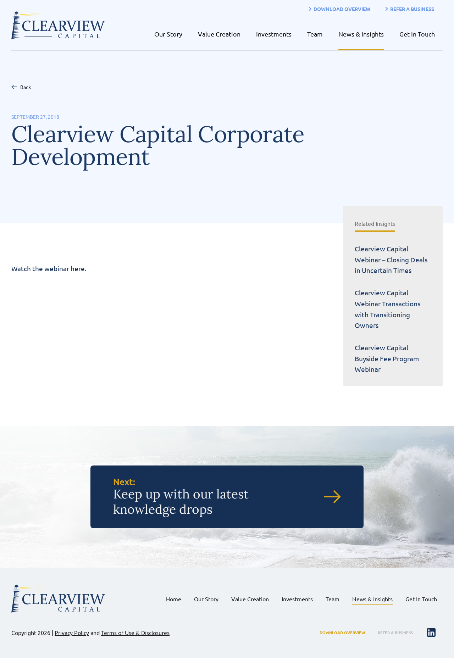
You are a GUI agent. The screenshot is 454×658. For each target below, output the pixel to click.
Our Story (168, 34)
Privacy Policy (72, 632)
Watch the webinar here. (48, 268)
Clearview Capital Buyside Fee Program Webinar (387, 358)
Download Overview (342, 9)
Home (173, 598)
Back (25, 87)
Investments (274, 34)
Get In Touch (417, 34)
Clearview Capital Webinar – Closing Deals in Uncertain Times (391, 259)
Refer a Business (412, 9)
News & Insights (361, 34)
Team (315, 34)
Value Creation (219, 34)
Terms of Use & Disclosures (135, 632)
